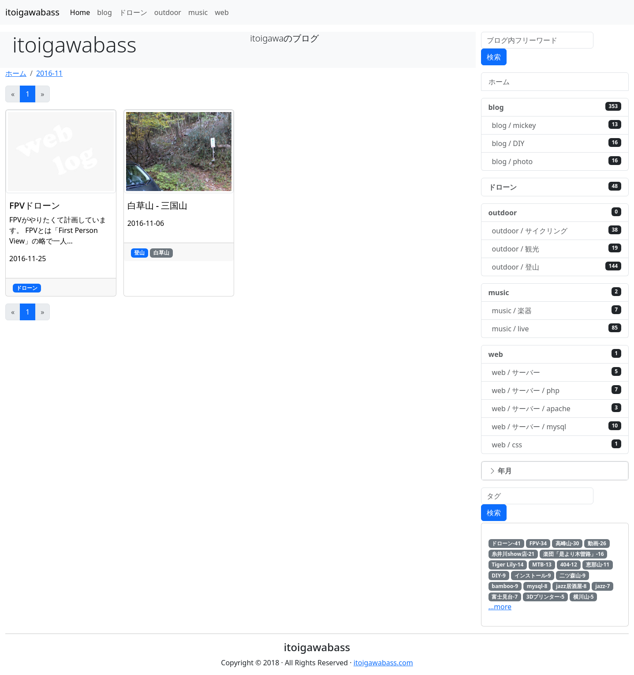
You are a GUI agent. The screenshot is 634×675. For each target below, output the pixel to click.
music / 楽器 (557, 310)
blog (104, 12)
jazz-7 (602, 586)
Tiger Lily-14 (507, 564)
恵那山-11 (598, 564)
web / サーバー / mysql (557, 426)
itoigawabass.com (383, 663)
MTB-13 (542, 564)
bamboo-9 (505, 586)
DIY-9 (499, 575)
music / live (557, 328)
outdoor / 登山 (557, 267)
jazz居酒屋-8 (571, 586)
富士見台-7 (505, 596)
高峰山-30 (567, 543)
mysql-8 (537, 586)
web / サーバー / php (557, 390)
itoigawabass (32, 12)
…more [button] (500, 606)
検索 (494, 57)
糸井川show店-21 (513, 554)
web (221, 12)
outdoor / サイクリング (557, 230)
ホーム (15, 73)
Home (80, 12)
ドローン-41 (506, 543)
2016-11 (49, 73)
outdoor (167, 12)
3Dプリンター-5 (545, 596)
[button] (555, 470)
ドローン (133, 12)
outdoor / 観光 (557, 249)
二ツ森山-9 (572, 575)
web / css (557, 444)
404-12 (568, 564)
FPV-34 (538, 543)
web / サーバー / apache (557, 408)
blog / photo (557, 161)
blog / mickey (557, 125)
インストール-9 (533, 575)
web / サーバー (557, 372)
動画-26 (597, 543)
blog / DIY (557, 143)
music (198, 12)
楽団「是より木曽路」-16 (573, 554)
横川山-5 (583, 596)
